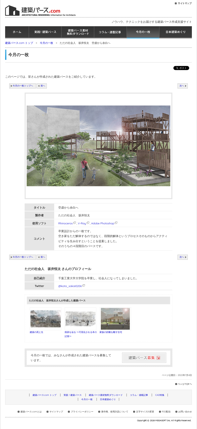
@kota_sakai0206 (70, 286)
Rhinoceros (67, 223)
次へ (182, 85)
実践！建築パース (45, 32)
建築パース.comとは (31, 411)
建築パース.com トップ (19, 42)
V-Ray (84, 223)
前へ (43, 85)
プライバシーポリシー (82, 411)
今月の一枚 (143, 32)
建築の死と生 (36, 332)
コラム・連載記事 (110, 32)
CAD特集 (159, 395)
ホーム (17, 32)
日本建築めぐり (175, 32)
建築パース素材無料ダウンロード (78, 32)
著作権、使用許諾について (114, 411)
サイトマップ (56, 411)
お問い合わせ (185, 411)
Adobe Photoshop (104, 223)
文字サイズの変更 (145, 411)
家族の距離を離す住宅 (111, 332)
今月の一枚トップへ (23, 85)
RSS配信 (166, 411)
